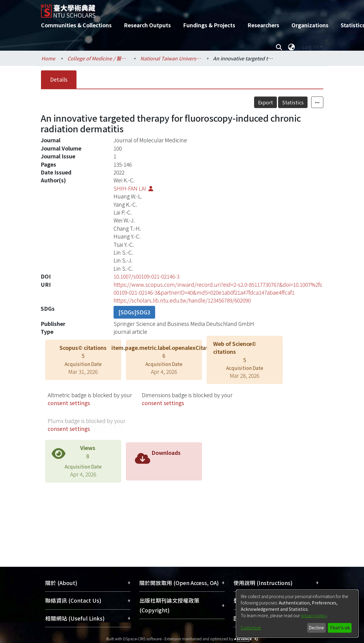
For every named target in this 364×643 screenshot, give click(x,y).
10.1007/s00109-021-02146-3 (146, 276)
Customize (251, 627)
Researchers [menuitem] (263, 25)
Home (48, 58)
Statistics (293, 102)
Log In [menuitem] (310, 46)
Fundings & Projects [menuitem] (209, 25)
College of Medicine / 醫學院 (97, 58)
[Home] (177, 9)
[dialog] (297, 613)
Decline (316, 627)
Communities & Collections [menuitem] (76, 25)
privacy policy (314, 615)
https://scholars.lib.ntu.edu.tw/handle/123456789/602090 (182, 300)
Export (265, 102)
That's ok (339, 627)
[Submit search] (279, 46)
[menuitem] (291, 47)
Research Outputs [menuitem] (147, 25)
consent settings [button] (69, 403)
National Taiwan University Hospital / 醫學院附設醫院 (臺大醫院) (170, 58)
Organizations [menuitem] (309, 25)
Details (58, 79)
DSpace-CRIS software (142, 638)
